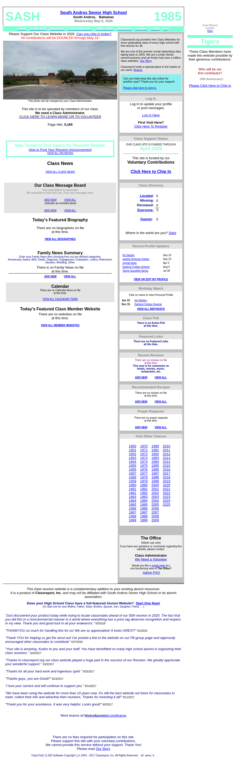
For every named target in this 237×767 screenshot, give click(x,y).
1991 (155, 450)
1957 (132, 473)
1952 (132, 454)
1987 (144, 512)
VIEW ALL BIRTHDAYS (151, 309)
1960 (132, 485)
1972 (144, 454)
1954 (132, 462)
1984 (144, 501)
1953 (132, 458)
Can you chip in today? (93, 34)
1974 (144, 462)
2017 (166, 473)
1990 (155, 446)
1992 (155, 454)
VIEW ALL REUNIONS (60, 153)
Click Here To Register (151, 126)
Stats (172, 233)
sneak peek (158, 565)
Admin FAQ (151, 573)
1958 (132, 477)
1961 (132, 489)
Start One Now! (148, 603)
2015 (166, 466)
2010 (166, 446)
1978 (144, 477)
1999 (155, 481)
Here (210, 31)
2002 (155, 493)
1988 (144, 516)
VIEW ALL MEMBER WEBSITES (60, 325)
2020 (166, 485)
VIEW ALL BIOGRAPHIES (60, 239)
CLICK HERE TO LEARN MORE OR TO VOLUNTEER (60, 117)
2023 (166, 497)
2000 (155, 485)
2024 (166, 501)
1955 (132, 466)
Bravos (138, 69)
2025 (166, 504)
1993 (155, 458)
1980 (144, 485)
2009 (155, 520)
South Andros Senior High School (93, 12)
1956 (132, 469)
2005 (155, 504)
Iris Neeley (128, 255)
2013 (166, 458)
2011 (166, 450)
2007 (155, 512)
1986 (144, 508)
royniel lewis (129, 263)
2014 (166, 462)
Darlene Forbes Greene (136, 266)
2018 (166, 477)
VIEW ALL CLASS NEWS (60, 171)
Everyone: (145, 210)
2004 (155, 501)
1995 (155, 466)
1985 (144, 504)
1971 (144, 450)
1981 (144, 489)
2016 (166, 469)
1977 (144, 473)
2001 (155, 489)
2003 (155, 497)
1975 (144, 466)
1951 (132, 450)
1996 (155, 469)
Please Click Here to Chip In (210, 86)
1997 (155, 473)
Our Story (146, 60)
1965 (132, 504)
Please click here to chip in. (140, 87)
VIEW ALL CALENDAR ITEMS (60, 299)
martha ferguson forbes (135, 259)
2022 (166, 493)
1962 (132, 493)
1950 (132, 446)
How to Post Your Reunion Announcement (60, 150)
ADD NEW (50, 199)
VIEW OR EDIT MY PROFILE (151, 279)
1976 (144, 469)
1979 (144, 481)
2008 (155, 516)
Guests (146, 219)
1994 (155, 462)
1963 (132, 497)
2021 (166, 489)
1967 (132, 512)
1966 (132, 508)
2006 (155, 508)
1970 (144, 446)
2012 (166, 454)
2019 (166, 481)
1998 (155, 477)
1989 (144, 520)
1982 (144, 493)
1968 (132, 516)
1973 (144, 458)
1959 (132, 481)
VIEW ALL (70, 199)
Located (146, 196)
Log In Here (151, 115)
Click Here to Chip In (151, 171)
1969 (132, 520)
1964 (132, 501)
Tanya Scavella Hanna (135, 270)
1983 (144, 497)
